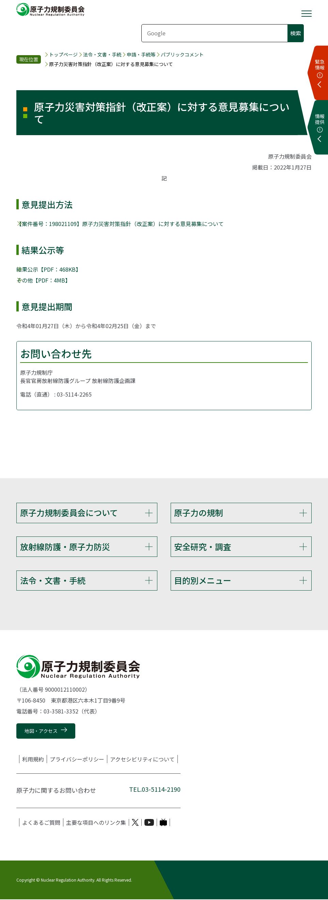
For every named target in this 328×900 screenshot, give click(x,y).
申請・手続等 (141, 54)
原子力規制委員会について (69, 512)
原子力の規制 (198, 512)
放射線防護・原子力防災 (65, 546)
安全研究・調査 (202, 546)
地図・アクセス (41, 731)
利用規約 (33, 759)
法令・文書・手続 (102, 54)
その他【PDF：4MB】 (43, 280)
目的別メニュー (202, 580)
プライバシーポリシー (77, 759)
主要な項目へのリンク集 (96, 823)
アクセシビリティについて (142, 759)
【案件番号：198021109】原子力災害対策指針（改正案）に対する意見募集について (120, 224)
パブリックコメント (182, 54)
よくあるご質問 (41, 823)
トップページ (63, 54)
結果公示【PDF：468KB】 (48, 269)
